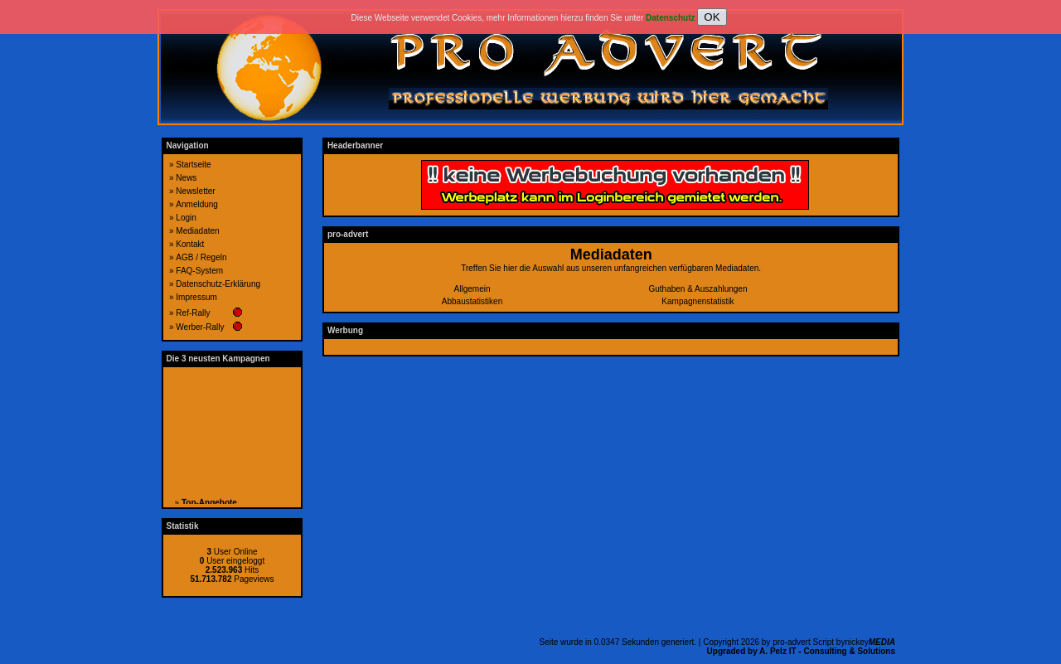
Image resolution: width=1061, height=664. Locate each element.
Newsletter (195, 191)
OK (711, 17)
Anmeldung (197, 204)
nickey (870, 642)
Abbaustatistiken (472, 301)
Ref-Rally (193, 312)
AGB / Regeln (201, 257)
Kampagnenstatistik (697, 301)
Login (186, 217)
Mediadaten (197, 230)
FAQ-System (199, 270)
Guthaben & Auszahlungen (698, 288)
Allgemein (472, 288)
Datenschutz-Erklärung (218, 283)
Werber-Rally (200, 327)
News (186, 177)
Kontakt (190, 244)
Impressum (196, 297)
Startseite (193, 164)
